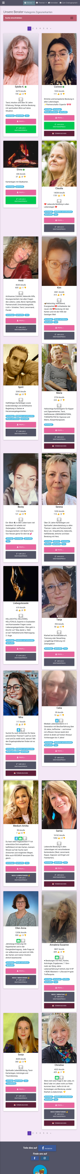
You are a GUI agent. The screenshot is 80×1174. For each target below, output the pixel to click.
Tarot (27, 115)
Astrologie (48, 109)
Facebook (47, 1148)
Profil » (21, 121)
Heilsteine (56, 541)
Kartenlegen (10, 115)
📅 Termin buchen (59, 133)
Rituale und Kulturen (51, 112)
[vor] (50, 29)
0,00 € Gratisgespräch (20, 129)
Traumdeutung (10, 1083)
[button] (6, 59)
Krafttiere (48, 544)
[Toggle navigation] (72, 18)
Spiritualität (19, 115)
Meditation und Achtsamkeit (63, 212)
